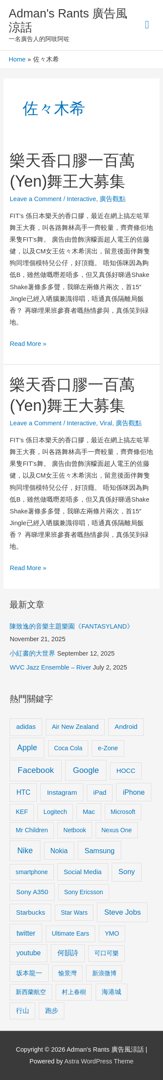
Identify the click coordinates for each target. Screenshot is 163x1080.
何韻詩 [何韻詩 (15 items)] (67, 953)
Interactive (81, 198)
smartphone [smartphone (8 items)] (32, 871)
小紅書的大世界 (32, 653)
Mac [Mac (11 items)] (89, 811)
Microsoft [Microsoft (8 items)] (122, 811)
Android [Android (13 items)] (126, 726)
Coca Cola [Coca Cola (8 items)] (68, 748)
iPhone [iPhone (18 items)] (134, 792)
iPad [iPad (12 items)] (99, 792)
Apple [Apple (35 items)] (27, 747)
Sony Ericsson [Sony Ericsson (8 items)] (83, 892)
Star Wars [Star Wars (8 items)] (74, 912)
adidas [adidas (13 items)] (26, 726)
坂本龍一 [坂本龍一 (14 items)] (29, 973)
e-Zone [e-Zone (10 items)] (108, 748)
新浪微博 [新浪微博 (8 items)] (104, 973)
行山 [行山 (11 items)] (22, 1010)
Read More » (28, 342)
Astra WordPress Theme (98, 1061)
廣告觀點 (113, 198)
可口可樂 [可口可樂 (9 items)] (106, 953)
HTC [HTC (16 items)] (23, 792)
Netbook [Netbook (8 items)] (74, 830)
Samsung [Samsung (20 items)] (100, 850)
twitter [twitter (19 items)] (26, 933)
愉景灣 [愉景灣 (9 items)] (67, 973)
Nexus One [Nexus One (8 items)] (116, 830)
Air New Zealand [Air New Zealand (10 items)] (75, 726)
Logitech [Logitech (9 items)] (55, 811)
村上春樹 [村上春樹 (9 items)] (74, 991)
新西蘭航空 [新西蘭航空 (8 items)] (31, 991)
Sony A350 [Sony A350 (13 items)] (32, 891)
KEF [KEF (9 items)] (22, 811)
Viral (106, 423)
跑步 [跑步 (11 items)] (51, 1010)
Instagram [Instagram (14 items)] (62, 792)
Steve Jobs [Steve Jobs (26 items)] (122, 912)
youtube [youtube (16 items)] (29, 953)
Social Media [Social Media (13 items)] (82, 871)
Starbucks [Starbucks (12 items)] (30, 912)
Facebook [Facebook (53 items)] (36, 770)
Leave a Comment (35, 198)
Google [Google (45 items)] (86, 770)
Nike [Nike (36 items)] (25, 850)
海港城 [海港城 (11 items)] (111, 991)
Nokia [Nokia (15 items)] (59, 850)
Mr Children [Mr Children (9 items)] (32, 830)
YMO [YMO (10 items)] (112, 933)
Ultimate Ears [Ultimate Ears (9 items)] (70, 933)
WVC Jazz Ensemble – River (50, 667)
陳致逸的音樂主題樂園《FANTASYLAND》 (71, 626)
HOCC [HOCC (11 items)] (126, 770)
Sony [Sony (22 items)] (127, 872)
